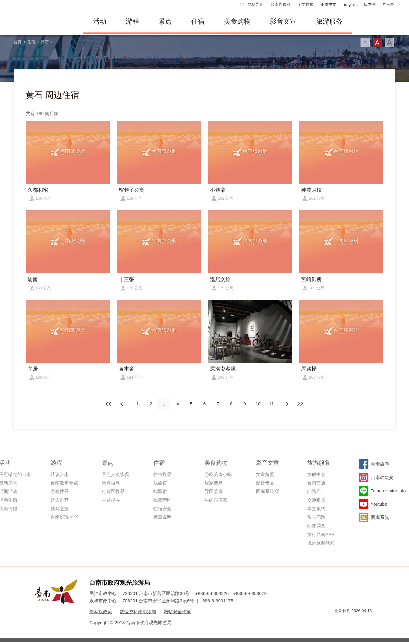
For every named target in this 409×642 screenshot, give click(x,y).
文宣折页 (265, 474)
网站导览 (255, 4)
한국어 (389, 4)
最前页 (109, 404)
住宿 (198, 21)
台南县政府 (280, 4)
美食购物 (237, 21)
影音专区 (265, 482)
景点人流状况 (115, 474)
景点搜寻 (111, 482)
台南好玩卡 (62, 517)
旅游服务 (329, 21)
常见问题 (316, 517)
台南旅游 (380, 464)
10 (258, 403)
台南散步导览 (64, 482)
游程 (132, 21)
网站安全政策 (177, 611)
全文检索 (305, 4)
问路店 (314, 491)
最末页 (300, 404)
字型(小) (365, 42)
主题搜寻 (111, 500)
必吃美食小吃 (218, 474)
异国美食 (214, 491)
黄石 (45, 42)
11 (271, 403)
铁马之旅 (60, 508)
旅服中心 (316, 474)
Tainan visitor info (388, 490)
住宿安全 (162, 508)
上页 (287, 404)
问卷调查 (316, 525)
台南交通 (316, 482)
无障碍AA (360, 621)
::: (242, 4)
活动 (99, 21)
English (350, 4)
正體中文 (328, 4)
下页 (122, 404)
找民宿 (160, 491)
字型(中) (377, 42)
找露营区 (162, 500)
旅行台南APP (320, 534)
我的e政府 (339, 621)
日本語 (370, 4)
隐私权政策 (100, 611)
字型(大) (389, 42)
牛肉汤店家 (216, 500)
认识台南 (60, 474)
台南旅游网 (44, 21)
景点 (165, 21)
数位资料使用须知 (138, 611)
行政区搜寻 (113, 491)
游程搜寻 (60, 491)
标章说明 (162, 517)
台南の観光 (382, 477)
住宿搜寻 (162, 474)
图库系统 (265, 491)
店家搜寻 (214, 482)
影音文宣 (283, 21)
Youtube (379, 504)
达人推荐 (60, 500)
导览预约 (316, 508)
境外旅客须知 (320, 542)
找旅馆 (160, 482)
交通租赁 (316, 500)
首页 (18, 42)
